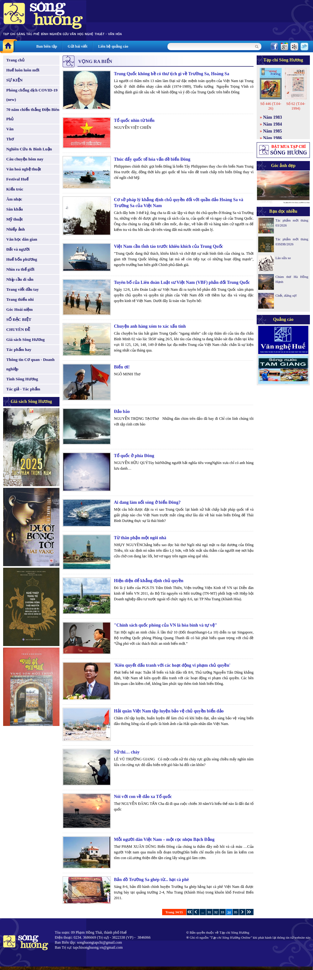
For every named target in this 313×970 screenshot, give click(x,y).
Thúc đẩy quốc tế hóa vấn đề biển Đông (152, 159)
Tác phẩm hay (18, 349)
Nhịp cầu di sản (19, 279)
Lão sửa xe (283, 258)
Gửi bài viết (77, 46)
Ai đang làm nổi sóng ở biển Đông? (147, 502)
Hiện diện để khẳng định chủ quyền (148, 580)
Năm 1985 (272, 131)
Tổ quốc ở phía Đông (134, 455)
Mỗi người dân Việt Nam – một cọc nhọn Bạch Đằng (164, 839)
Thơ (10, 139)
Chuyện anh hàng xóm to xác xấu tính (150, 326)
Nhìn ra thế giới (20, 269)
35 (235, 912)
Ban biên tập (46, 46)
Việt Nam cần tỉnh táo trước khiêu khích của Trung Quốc (168, 246)
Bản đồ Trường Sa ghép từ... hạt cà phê (151, 879)
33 (222, 912)
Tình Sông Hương (22, 379)
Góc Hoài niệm (19, 309)
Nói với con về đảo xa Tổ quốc (143, 796)
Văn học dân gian (21, 239)
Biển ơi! (122, 367)
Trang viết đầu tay (22, 289)
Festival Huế (17, 179)
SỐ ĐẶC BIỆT (18, 319)
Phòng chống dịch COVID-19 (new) (32, 95)
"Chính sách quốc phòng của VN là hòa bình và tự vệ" (165, 625)
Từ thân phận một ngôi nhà (140, 537)
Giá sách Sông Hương (25, 339)
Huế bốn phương (21, 259)
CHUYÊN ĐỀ (18, 329)
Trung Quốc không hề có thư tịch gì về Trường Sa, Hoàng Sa (171, 73)
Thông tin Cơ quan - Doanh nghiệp (30, 364)
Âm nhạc (14, 199)
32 (216, 912)
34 (229, 912)
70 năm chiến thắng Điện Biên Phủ (32, 114)
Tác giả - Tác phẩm (23, 389)
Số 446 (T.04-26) (270, 106)
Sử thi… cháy (127, 752)
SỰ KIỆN (14, 80)
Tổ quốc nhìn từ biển (134, 120)
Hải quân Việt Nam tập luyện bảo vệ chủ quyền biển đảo (169, 711)
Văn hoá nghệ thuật (23, 169)
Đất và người (18, 249)
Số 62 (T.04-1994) (295, 106)
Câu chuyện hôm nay (25, 159)
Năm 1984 (272, 124)
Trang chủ (15, 60)
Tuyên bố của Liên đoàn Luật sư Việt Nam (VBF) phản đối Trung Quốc (182, 282)
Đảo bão (122, 411)
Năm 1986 (272, 138)
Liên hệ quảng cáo (113, 46)
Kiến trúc (14, 189)
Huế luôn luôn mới (22, 70)
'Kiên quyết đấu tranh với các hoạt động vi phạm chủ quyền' (172, 665)
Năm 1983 (272, 117)
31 (209, 912)
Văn (9, 129)
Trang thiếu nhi (20, 299)
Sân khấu (14, 209)
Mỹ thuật (14, 219)
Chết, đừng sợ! (286, 295)
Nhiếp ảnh (15, 229)
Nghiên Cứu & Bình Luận (29, 149)
